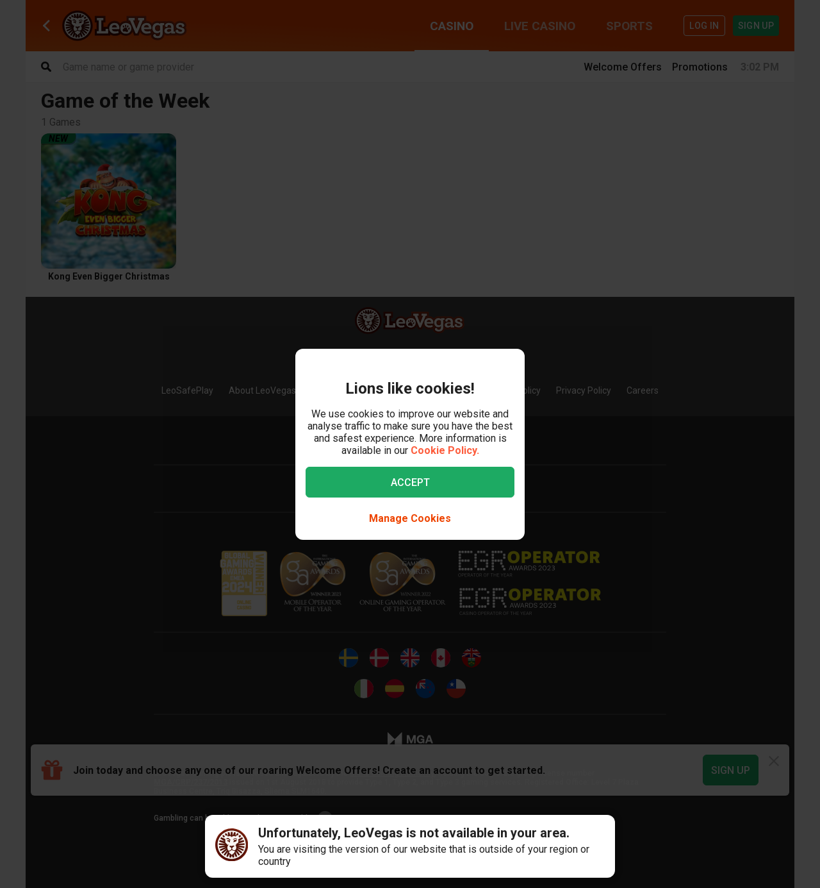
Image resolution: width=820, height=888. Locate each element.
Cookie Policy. (445, 450)
